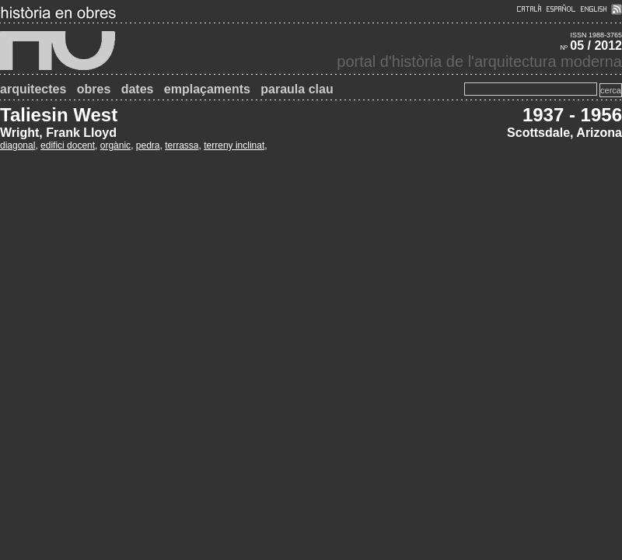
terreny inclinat (234, 145)
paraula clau (296, 89)
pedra (148, 145)
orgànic (115, 145)
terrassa (181, 145)
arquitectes (33, 89)
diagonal (17, 145)
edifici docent (67, 145)
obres (94, 89)
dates (137, 89)
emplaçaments (207, 89)
